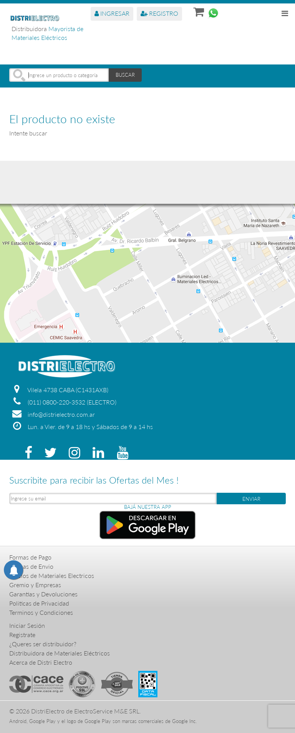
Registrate (22, 634)
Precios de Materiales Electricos (51, 575)
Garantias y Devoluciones (43, 594)
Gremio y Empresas (35, 584)
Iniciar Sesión (27, 625)
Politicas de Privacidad (39, 603)
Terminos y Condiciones (41, 612)
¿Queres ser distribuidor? (42, 643)
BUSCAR (125, 75)
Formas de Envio (31, 566)
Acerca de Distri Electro (40, 662)
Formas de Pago (30, 557)
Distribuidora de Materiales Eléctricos (59, 653)
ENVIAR (251, 499)
